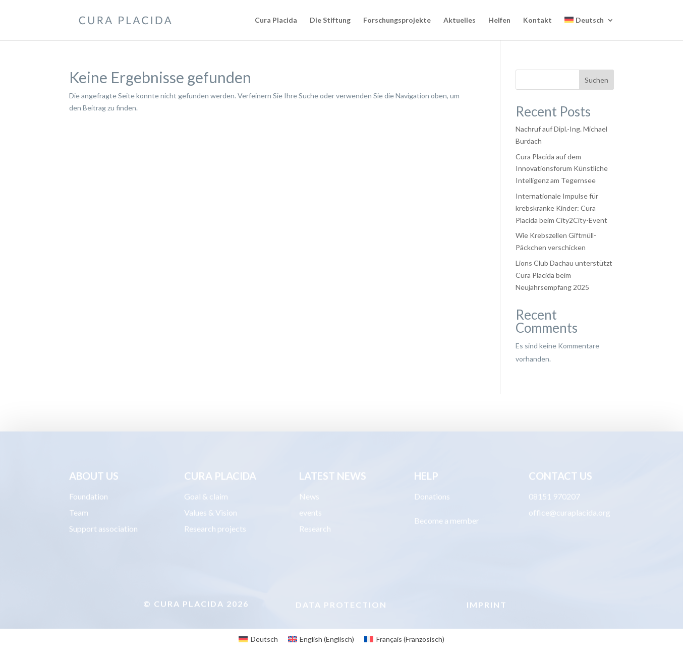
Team (78, 513)
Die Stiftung (330, 20)
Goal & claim (206, 497)
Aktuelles (459, 20)
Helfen (499, 20)
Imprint (487, 606)
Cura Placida (276, 20)
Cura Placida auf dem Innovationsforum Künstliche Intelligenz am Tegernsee (562, 168)
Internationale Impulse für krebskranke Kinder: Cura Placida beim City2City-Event (561, 208)
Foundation (88, 497)
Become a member (446, 521)
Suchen (596, 80)
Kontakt (537, 20)
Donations (432, 497)
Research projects (215, 529)
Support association (103, 529)
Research (315, 529)
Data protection (341, 606)
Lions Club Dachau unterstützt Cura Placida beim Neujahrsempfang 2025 (564, 275)
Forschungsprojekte (397, 20)
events (310, 513)
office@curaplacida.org (569, 513)
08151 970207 (554, 497)
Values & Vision (210, 513)
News (309, 497)
